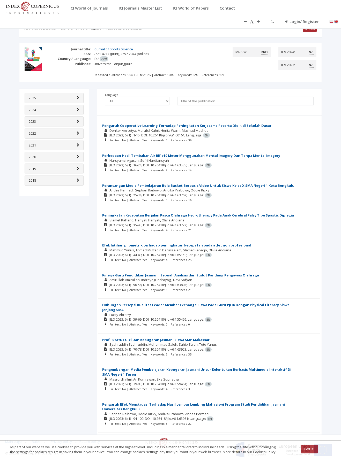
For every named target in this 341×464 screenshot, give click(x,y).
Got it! (309, 448)
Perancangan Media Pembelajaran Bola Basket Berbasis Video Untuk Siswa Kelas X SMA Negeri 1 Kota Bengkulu (198, 185)
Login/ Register (302, 21)
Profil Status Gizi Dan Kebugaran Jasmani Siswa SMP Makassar (156, 339)
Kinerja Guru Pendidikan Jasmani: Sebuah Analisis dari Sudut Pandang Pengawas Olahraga (180, 275)
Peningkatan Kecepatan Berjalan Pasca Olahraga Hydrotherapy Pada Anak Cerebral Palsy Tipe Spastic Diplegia (198, 215)
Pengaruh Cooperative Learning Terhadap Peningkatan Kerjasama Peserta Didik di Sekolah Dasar (186, 125)
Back (310, 28)
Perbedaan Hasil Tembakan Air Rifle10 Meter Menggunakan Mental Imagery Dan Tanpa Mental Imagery (191, 155)
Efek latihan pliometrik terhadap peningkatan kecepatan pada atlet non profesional (176, 245)
